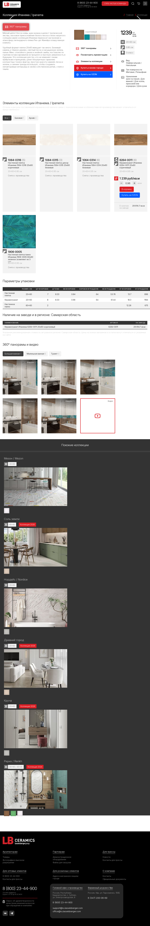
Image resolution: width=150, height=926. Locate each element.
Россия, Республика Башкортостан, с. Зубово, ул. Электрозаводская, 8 (65, 894)
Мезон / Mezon (13, 458)
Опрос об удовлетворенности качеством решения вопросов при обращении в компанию (20, 902)
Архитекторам (10, 850)
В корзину (127, 190)
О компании (109, 870)
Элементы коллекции (88, 61)
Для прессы (109, 850)
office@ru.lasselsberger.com (67, 910)
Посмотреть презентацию (91, 55)
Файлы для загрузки (62, 861)
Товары (6, 856)
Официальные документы (114, 878)
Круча (8, 699)
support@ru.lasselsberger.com (68, 907)
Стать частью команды (115, 4)
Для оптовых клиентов (14, 870)
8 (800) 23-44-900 (87, 2)
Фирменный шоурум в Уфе (100, 887)
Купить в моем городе (89, 68)
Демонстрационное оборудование (62, 857)
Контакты (107, 875)
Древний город (14, 639)
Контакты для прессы (112, 859)
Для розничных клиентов (66, 870)
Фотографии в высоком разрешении (13, 860)
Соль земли (12, 518)
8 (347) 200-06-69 (97, 897)
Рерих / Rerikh (13, 760)
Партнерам (58, 850)
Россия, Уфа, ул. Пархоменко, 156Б (104, 892)
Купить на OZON (86, 74)
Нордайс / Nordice (16, 579)
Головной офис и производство (68, 887)
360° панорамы (15, 27)
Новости (106, 856)
